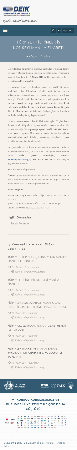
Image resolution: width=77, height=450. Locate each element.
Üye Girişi (68, 30)
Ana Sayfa (31, 56)
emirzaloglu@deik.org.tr (19, 159)
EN (59, 30)
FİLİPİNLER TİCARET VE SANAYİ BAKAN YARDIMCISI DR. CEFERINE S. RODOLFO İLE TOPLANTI (35, 353)
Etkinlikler (45, 56)
